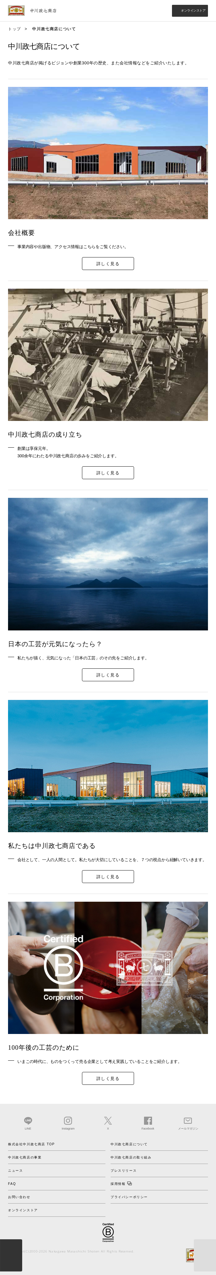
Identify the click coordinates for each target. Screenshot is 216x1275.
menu (11, 1255)
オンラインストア (193, 10)
